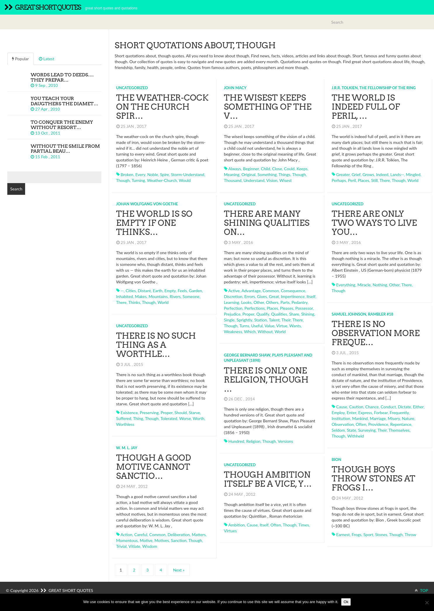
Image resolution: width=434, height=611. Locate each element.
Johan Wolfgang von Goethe (147, 204)
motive (146, 540)
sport (368, 534)
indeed (382, 174)
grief (356, 174)
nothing (380, 284)
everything (345, 284)
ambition (236, 524)
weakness (233, 331)
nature (408, 418)
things (284, 174)
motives (161, 540)
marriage (378, 418)
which (250, 331)
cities (131, 290)
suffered (123, 418)
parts (284, 302)
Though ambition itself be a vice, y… (268, 479)
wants (295, 325)
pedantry (299, 302)
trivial (121, 546)
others (272, 302)
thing (138, 418)
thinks (134, 302)
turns (244, 325)
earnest (343, 534)
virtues (230, 530)
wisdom (149, 546)
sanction (178, 540)
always (234, 168)
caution (356, 406)
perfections (254, 308)
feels (182, 290)
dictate (404, 406)
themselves (398, 430)
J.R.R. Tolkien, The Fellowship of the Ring (374, 87)
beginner (251, 168)
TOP (421, 590)
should (181, 412)
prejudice (232, 313)
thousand (233, 180)
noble (152, 174)
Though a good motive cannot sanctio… (153, 467)
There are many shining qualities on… (267, 223)
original (249, 174)
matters (199, 534)
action (126, 534)
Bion (336, 459)
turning (138, 180)
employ (338, 412)
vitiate (134, 546)
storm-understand (187, 174)
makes (141, 296)
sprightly (244, 319)
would (185, 180)
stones (381, 534)
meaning (231, 174)
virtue (281, 325)
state (351, 430)
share (294, 313)
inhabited (124, 296)
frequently (399, 412)
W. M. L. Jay (126, 447)
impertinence (293, 296)
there (385, 180)
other (259, 302)
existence (129, 412)
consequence (293, 290)
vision (271, 180)
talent (274, 319)
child (265, 168)
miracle (364, 284)
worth (198, 418)
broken (127, 174)
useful (257, 325)
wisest (285, 180)
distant (144, 290)
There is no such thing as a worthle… (156, 345)
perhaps (339, 180)
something (267, 174)
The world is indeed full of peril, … (366, 107)
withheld (355, 435)
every (140, 174)
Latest (46, 58)
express (365, 412)
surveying (367, 430)
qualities (279, 313)
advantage (251, 290)
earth (157, 290)
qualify (262, 313)
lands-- (397, 174)
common (271, 290)
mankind (360, 418)
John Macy (235, 87)
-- (122, 290)
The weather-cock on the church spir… (162, 107)
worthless (125, 424)
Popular (20, 58)
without (265, 331)
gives (262, 296)
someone (191, 296)
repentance (400, 424)
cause (341, 406)
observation (343, 424)
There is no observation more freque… (376, 333)
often (361, 424)
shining (307, 313)
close (277, 168)
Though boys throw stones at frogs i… (373, 478)
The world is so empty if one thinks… (154, 223)
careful (140, 534)
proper (248, 313)
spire (164, 174)
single (229, 319)
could (289, 168)
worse (185, 418)
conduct (388, 406)
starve (194, 412)
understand (254, 180)
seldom (338, 430)
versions (285, 441)
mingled (413, 174)
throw (410, 534)
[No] (427, 602)
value (270, 325)
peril (352, 180)
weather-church (162, 180)
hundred (236, 441)
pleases (287, 308)
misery (394, 418)
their (286, 319)
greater (343, 174)
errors (249, 296)
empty (170, 290)
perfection (233, 308)
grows (368, 174)
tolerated (169, 418)
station (260, 319)
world (413, 180)
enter (351, 412)
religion (253, 441)
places (363, 180)
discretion (233, 296)
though (123, 180)
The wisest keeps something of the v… (268, 107)
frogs (356, 534)
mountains (158, 296)
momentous (127, 540)
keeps (301, 168)
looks (246, 302)
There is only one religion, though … (266, 380)
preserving (149, 412)
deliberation (179, 534)
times (303, 524)
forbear (381, 412)
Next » (178, 569)
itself (311, 296)
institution (341, 418)
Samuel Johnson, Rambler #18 (362, 314)
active (234, 290)
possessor (304, 308)
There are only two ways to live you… (374, 223)
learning (231, 302)
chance (372, 406)
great (274, 296)
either (418, 406)
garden (195, 290)
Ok (345, 602)
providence (378, 424)
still (374, 180)
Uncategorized (132, 87)
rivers (175, 296)
